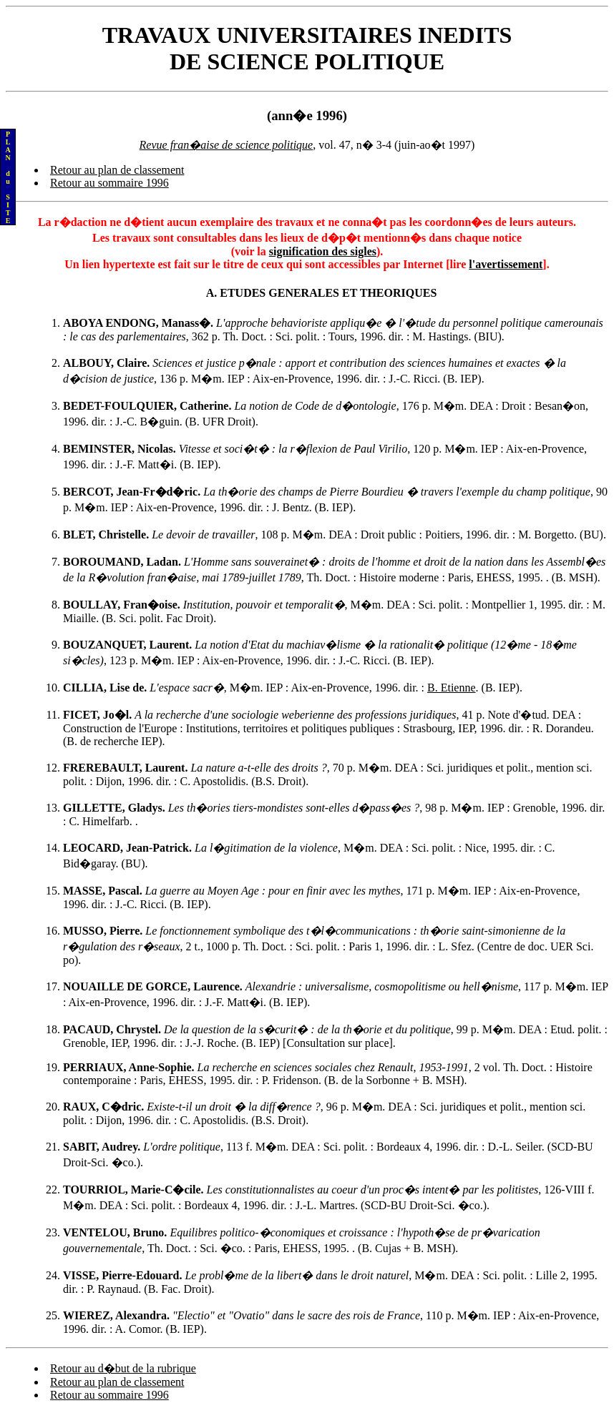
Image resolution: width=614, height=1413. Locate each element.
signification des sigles (322, 251)
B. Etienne (451, 687)
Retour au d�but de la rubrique (123, 1368)
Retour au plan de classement (117, 170)
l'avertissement (505, 264)
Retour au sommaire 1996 (109, 183)
